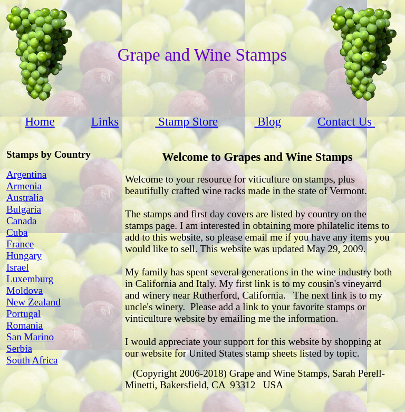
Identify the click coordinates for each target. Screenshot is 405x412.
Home (39, 121)
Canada (21, 220)
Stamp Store (186, 121)
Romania (24, 325)
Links (105, 121)
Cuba (17, 232)
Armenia (24, 185)
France (20, 244)
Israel (17, 267)
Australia (24, 197)
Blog (267, 121)
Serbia (19, 348)
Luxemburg (29, 278)
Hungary (24, 255)
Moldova (24, 290)
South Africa (32, 360)
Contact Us (344, 121)
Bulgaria (23, 209)
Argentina (26, 174)
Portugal (23, 313)
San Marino (30, 336)
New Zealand (33, 302)
